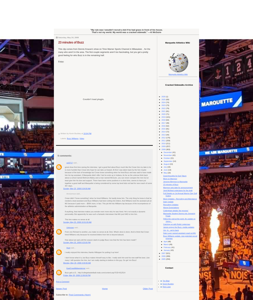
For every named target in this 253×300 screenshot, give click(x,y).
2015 (164, 129)
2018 (164, 120)
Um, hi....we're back (171, 230)
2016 (164, 126)
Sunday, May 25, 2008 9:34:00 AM (77, 189)
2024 (164, 102)
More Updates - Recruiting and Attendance (180, 199)
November (168, 155)
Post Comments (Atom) (80, 295)
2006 (164, 256)
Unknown (70, 228)
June (166, 170)
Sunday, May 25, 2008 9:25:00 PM (77, 242)
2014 (164, 132)
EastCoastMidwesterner (75, 268)
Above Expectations (171, 208)
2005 (164, 259)
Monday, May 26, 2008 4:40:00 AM (77, 263)
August (167, 164)
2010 (164, 143)
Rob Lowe (167, 287)
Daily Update (168, 202)
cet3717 (69, 163)
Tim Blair (166, 281)
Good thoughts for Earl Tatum (175, 176)
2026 (164, 97)
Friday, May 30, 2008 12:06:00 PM (77, 275)
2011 (164, 141)
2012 (164, 138)
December (168, 152)
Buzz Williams (72, 138)
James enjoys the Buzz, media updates (178, 227)
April (166, 242)
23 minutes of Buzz (71, 42)
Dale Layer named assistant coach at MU (179, 233)
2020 (164, 114)
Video (82, 138)
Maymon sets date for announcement (178, 188)
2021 (164, 111)
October (167, 158)
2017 (164, 123)
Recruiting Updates (170, 205)
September (168, 161)
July (165, 167)
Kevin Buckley (168, 284)
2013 (164, 135)
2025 (164, 99)
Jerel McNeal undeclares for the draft (177, 190)
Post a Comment (62, 282)
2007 (164, 253)
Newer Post (61, 288)
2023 (164, 105)
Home (105, 288)
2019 (164, 117)
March (166, 244)
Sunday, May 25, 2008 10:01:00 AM (77, 222)
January (167, 250)
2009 (164, 146)
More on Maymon (170, 179)
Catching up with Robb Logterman (176, 224)
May (165, 173)
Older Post (148, 288)
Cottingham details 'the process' (175, 211)
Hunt (68, 248)
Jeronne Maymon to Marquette (175, 182)
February (167, 247)
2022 (164, 108)
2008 (164, 149)
